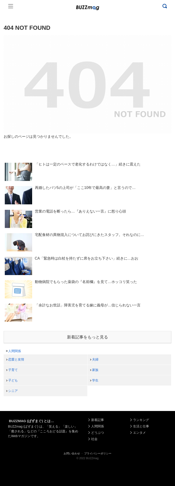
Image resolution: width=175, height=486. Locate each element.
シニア (13, 391)
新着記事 (97, 420)
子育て (13, 370)
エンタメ (139, 432)
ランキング (141, 420)
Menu (11, 6)
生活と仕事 (141, 426)
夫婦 (95, 359)
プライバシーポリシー (97, 453)
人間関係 (14, 351)
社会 (94, 439)
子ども (13, 380)
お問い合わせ (72, 453)
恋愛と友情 (16, 359)
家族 (95, 370)
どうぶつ (97, 432)
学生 (95, 380)
